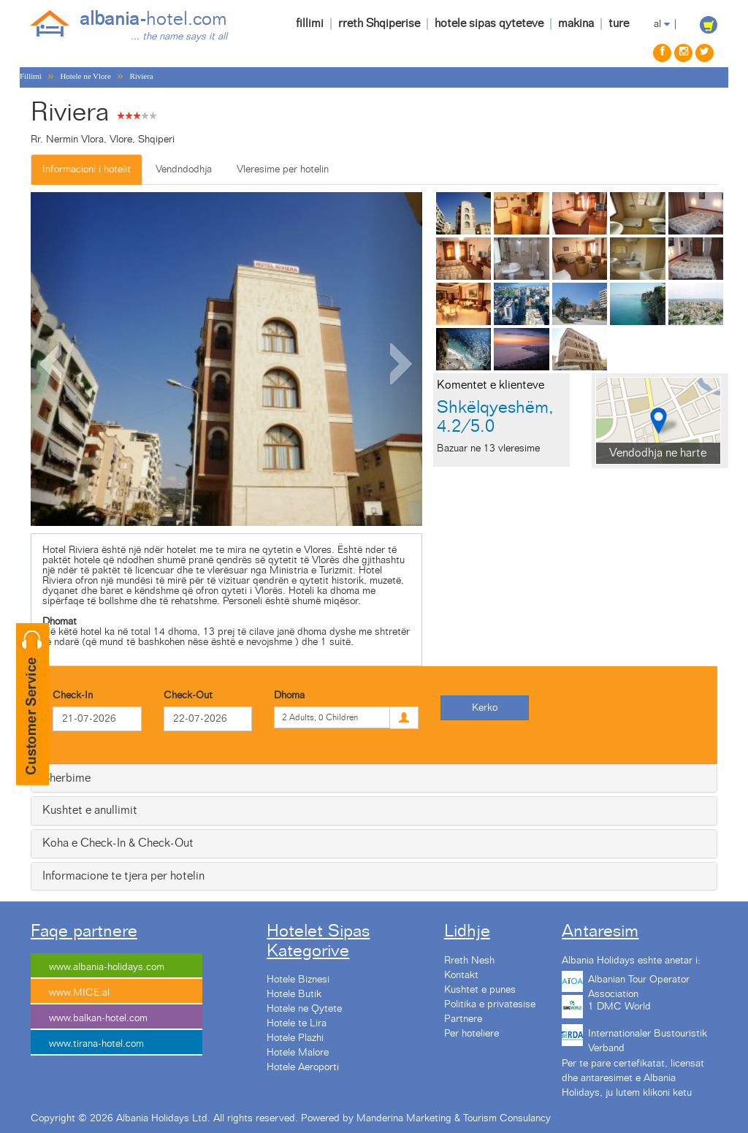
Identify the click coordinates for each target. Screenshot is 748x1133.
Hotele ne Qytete (304, 1009)
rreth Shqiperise (379, 23)
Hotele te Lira (297, 1023)
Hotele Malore (298, 1053)
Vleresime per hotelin (283, 169)
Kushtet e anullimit (89, 810)
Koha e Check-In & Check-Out (118, 843)
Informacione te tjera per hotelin (123, 876)
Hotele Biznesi (298, 979)
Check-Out (188, 695)
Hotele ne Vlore (85, 76)
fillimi (310, 23)
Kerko (484, 708)
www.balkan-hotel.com (98, 1018)
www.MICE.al (79, 993)
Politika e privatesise (489, 1004)
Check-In (73, 695)
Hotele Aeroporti (303, 1067)
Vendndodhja (184, 169)
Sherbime (66, 778)
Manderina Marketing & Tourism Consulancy (453, 1118)
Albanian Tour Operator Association (639, 984)
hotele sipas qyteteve (489, 23)
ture (618, 23)
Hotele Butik (294, 994)
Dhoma (289, 695)
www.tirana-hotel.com (96, 1044)
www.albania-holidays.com (106, 967)
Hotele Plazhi (295, 1038)
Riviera (141, 76)
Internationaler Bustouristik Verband (647, 1039)
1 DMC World (619, 1007)
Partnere (463, 1019)
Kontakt (461, 975)
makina (576, 23)
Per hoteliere (471, 1034)
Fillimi (31, 76)
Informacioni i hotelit (86, 169)
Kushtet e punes (480, 990)
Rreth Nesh (469, 960)
